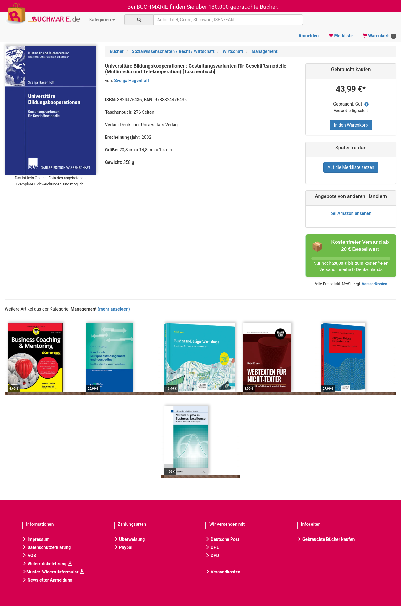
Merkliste (341, 35)
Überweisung (129, 539)
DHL (212, 547)
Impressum (35, 539)
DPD (212, 555)
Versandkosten (374, 284)
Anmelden (309, 35)
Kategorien (102, 19)
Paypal (123, 547)
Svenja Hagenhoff (131, 80)
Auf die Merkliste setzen (350, 167)
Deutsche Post (222, 539)
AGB (29, 555)
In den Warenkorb (351, 125)
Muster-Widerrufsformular (53, 571)
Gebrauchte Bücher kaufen (326, 539)
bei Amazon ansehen (350, 213)
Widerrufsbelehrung (47, 563)
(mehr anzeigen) (114, 308)
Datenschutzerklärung (46, 547)
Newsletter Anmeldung (47, 579)
